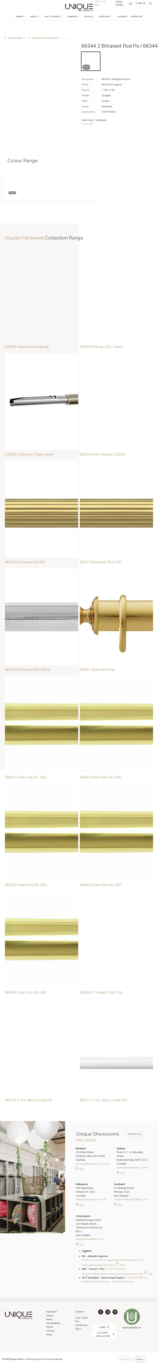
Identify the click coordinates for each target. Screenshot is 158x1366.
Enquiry (139, 1359)
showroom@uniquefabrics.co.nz (131, 1199)
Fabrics (35, 17)
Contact (50, 1330)
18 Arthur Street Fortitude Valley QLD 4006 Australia (90, 1154)
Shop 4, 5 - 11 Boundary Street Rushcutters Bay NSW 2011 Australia (132, 1156)
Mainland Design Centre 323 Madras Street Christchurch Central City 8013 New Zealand (89, 1225)
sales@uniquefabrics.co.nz (90, 1239)
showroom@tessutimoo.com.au (99, 1274)
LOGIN (141, 3)
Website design (33, 1359)
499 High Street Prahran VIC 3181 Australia (85, 1190)
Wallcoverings (53, 17)
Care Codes (81, 1317)
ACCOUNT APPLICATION (102, 1331)
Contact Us (132, 1134)
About (49, 1327)
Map (79, 1169)
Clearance (122, 17)
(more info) (87, 124)
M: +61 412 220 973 (93, 1260)
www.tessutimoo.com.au (129, 1274)
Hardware (105, 17)
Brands (21, 17)
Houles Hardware (45, 38)
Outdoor (79, 1311)
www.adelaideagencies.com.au (98, 1265)
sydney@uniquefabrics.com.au (133, 1167)
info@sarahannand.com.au (95, 1281)
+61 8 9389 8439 (115, 1269)
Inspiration (136, 17)
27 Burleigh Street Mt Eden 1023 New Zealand (124, 1190)
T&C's (78, 1329)
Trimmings (73, 17)
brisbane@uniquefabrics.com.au (92, 1163)
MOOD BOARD (124, 3)
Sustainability (53, 1323)
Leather (89, 17)
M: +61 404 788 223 (136, 1277)
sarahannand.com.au (122, 1281)
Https (49, 1334)
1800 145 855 (86, 1140)
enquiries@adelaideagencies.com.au (125, 1260)
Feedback (125, 1359)
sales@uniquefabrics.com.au (91, 1199)
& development (48, 1359)
